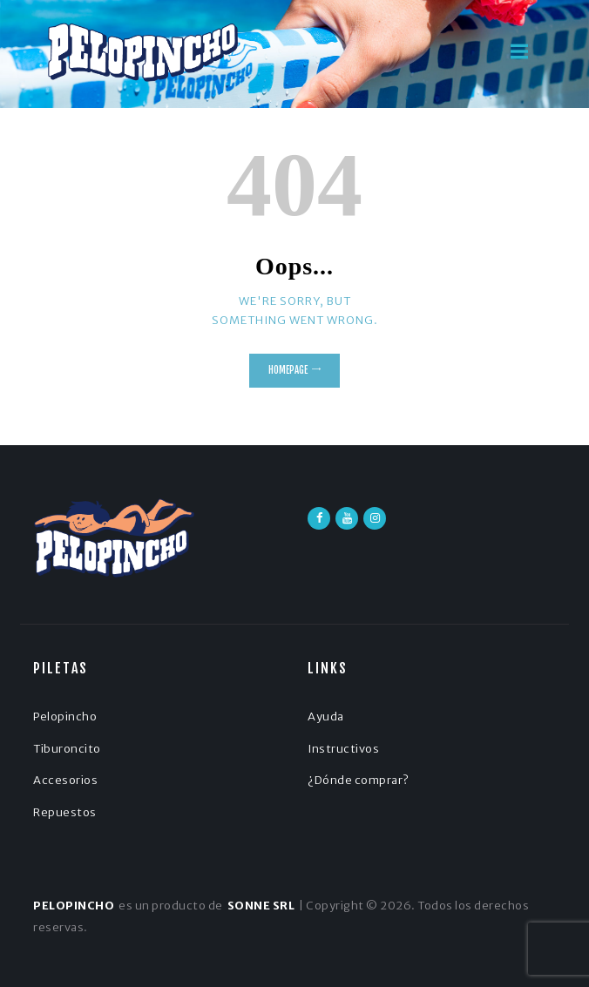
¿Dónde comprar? (359, 780)
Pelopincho (65, 716)
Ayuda (326, 716)
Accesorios (65, 780)
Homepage (288, 370)
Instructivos (343, 748)
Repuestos (65, 812)
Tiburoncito (67, 748)
